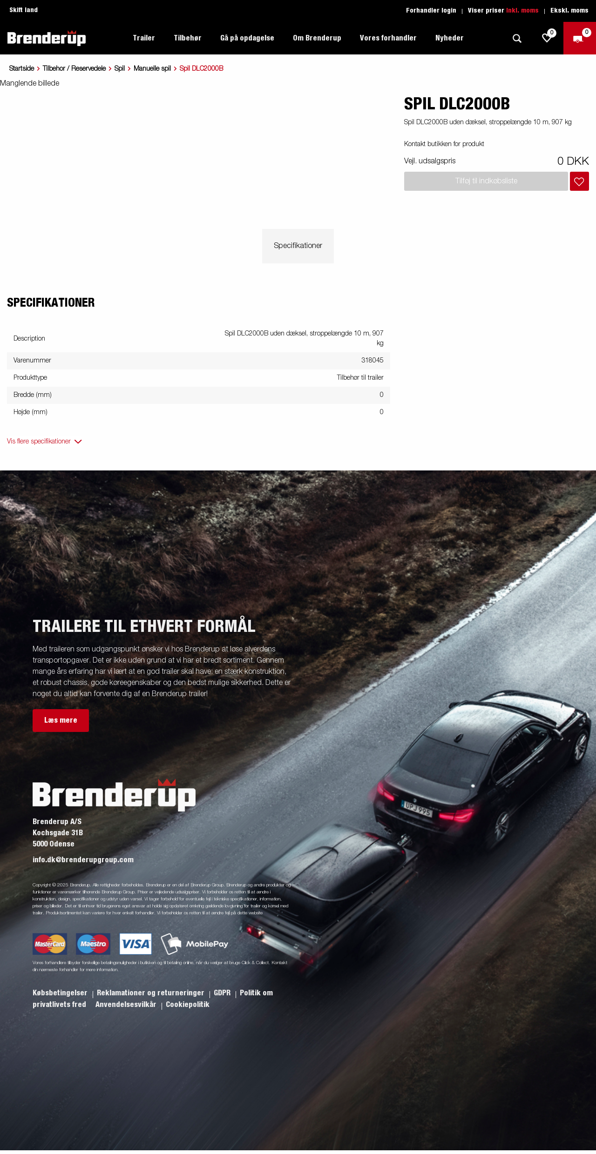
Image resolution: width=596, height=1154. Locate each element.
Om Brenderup (317, 38)
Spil (120, 69)
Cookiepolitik (188, 1004)
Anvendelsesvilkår (126, 1004)
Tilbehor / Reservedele (74, 69)
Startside (21, 69)
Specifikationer (298, 246)
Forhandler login (431, 10)
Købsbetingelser (61, 993)
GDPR (223, 993)
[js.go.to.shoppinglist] (547, 38)
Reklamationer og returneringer (151, 993)
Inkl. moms (522, 10)
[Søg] (517, 38)
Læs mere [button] (60, 720)
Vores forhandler (388, 38)
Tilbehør (188, 38)
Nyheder (449, 38)
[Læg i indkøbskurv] (579, 181)
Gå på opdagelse (247, 38)
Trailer (144, 38)
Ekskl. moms (569, 10)
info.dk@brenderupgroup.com (83, 860)
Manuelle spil (152, 69)
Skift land (23, 10)
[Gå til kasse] (579, 38)
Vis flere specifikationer (39, 441)
